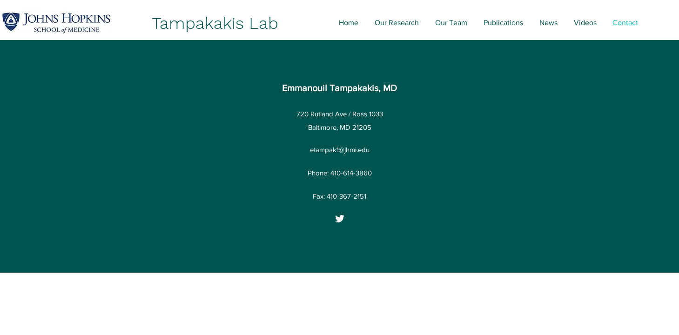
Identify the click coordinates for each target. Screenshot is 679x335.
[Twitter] (340, 219)
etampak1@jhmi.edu (340, 150)
